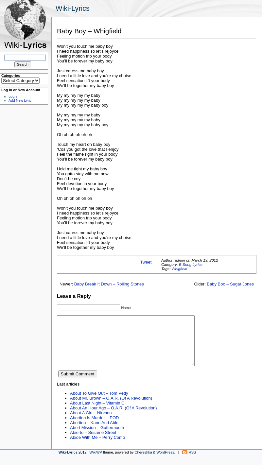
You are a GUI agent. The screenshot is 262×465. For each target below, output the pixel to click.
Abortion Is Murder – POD (94, 427)
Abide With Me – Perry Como (97, 447)
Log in (13, 96)
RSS (192, 462)
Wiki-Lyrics (73, 8)
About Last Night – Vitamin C (97, 412)
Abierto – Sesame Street (93, 442)
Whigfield (179, 269)
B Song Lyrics (190, 264)
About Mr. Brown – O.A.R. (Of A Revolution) (111, 407)
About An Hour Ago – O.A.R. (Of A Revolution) (113, 417)
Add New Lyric (20, 100)
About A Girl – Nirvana (91, 422)
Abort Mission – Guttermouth (97, 437)
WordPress (165, 462)
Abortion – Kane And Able (94, 432)
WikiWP (96, 462)
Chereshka (143, 462)
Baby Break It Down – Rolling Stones (109, 284)
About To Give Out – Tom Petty (99, 403)
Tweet (146, 262)
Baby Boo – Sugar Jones (230, 284)
